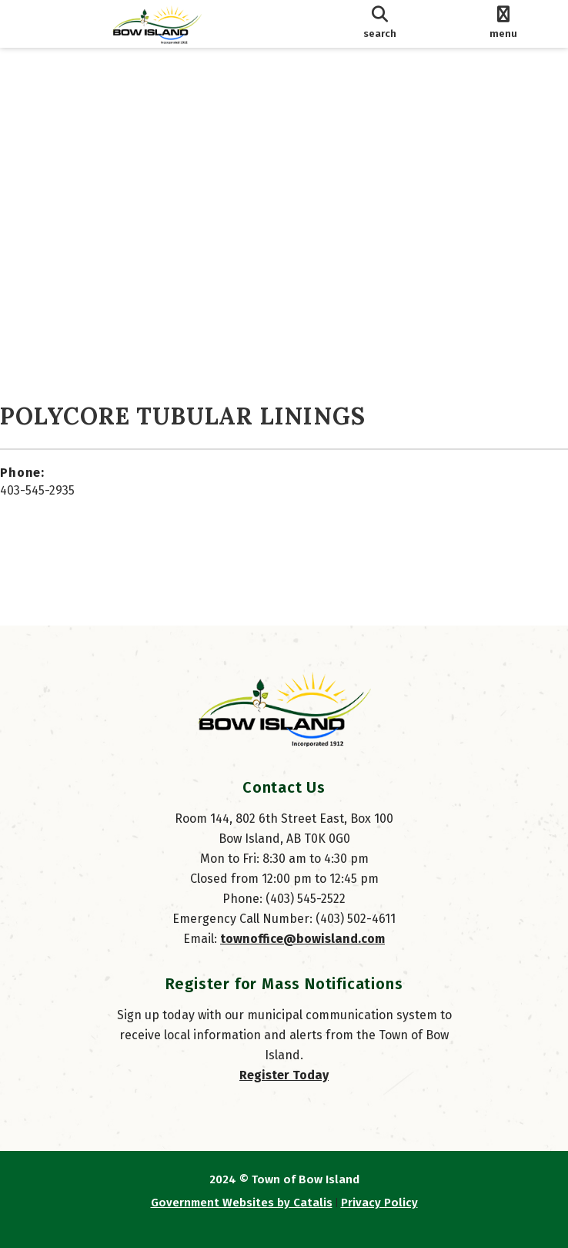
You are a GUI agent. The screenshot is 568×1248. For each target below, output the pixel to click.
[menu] (503, 24)
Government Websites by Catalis (241, 1202)
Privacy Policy (379, 1202)
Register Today (284, 1075)
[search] (380, 24)
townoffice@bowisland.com (302, 938)
